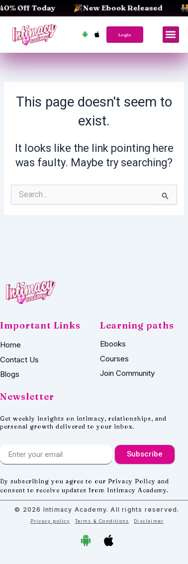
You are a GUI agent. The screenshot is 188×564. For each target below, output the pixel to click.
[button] (171, 34)
